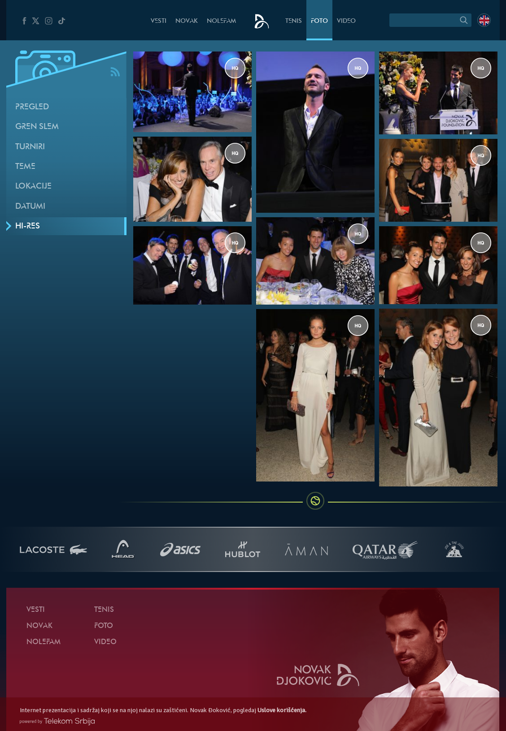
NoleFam (221, 21)
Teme (25, 167)
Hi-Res (27, 226)
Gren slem (37, 127)
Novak (186, 21)
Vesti (158, 21)
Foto (319, 21)
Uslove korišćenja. (281, 710)
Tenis (293, 21)
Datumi (30, 206)
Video (346, 21)
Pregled (32, 107)
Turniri (30, 147)
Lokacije (33, 186)
